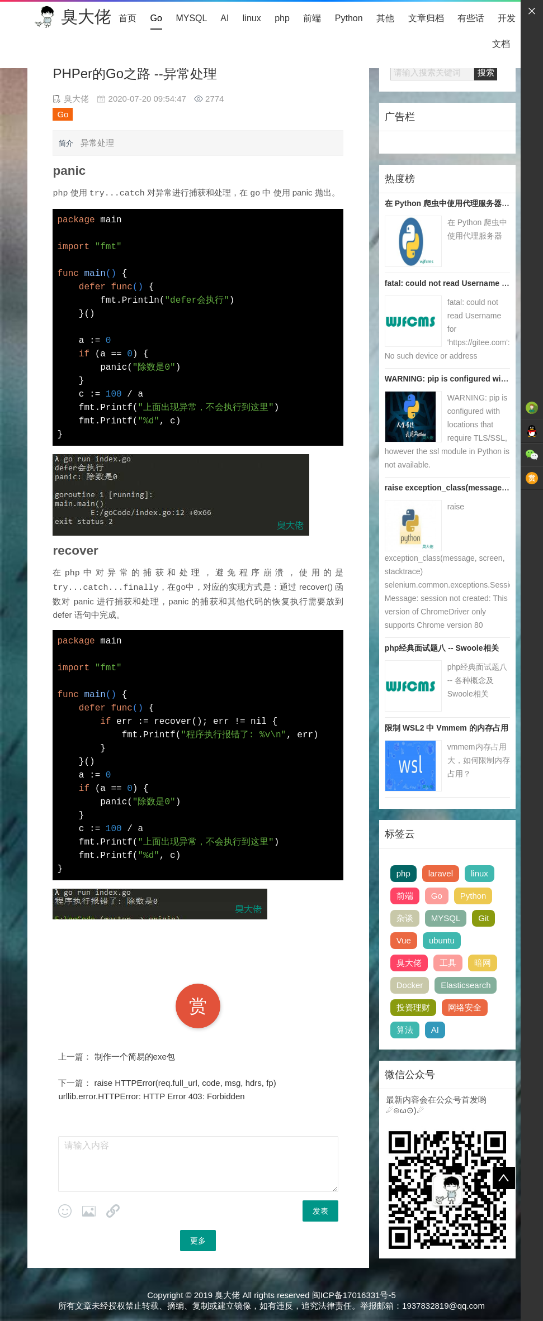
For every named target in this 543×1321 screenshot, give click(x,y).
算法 (404, 1029)
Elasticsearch (465, 985)
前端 (312, 18)
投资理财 (413, 1007)
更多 (198, 1238)
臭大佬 (86, 16)
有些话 (470, 18)
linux (252, 18)
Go (156, 18)
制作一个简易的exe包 (135, 1055)
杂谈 (404, 918)
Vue (403, 940)
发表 (320, 1209)
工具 (448, 962)
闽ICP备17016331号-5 (354, 1293)
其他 (385, 18)
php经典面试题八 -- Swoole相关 (442, 647)
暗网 (482, 962)
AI (224, 18)
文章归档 (426, 18)
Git (483, 918)
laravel (440, 873)
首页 (127, 18)
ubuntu (442, 940)
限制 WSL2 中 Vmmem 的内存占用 (446, 727)
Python (349, 18)
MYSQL (191, 18)
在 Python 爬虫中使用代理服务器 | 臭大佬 (458, 203)
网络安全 (464, 1007)
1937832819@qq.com (443, 1304)
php (282, 18)
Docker (409, 985)
